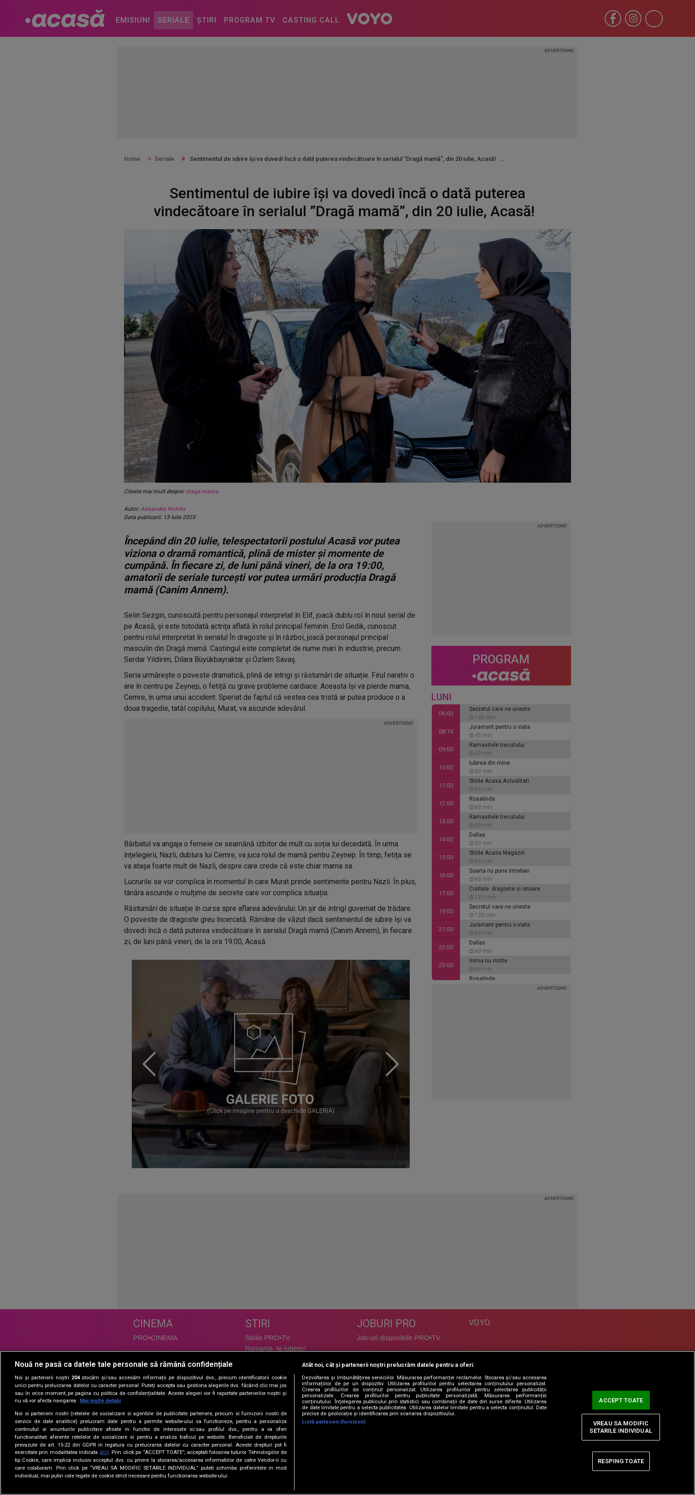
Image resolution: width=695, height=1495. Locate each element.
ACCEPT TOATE (621, 1399)
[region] (347, 1423)
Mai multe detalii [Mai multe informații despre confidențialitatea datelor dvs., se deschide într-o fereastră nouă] (100, 1401)
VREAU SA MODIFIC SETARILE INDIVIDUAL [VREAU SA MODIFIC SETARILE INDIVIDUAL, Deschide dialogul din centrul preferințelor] (620, 1427)
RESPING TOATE (621, 1461)
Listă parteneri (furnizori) (333, 1422)
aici (104, 1452)
